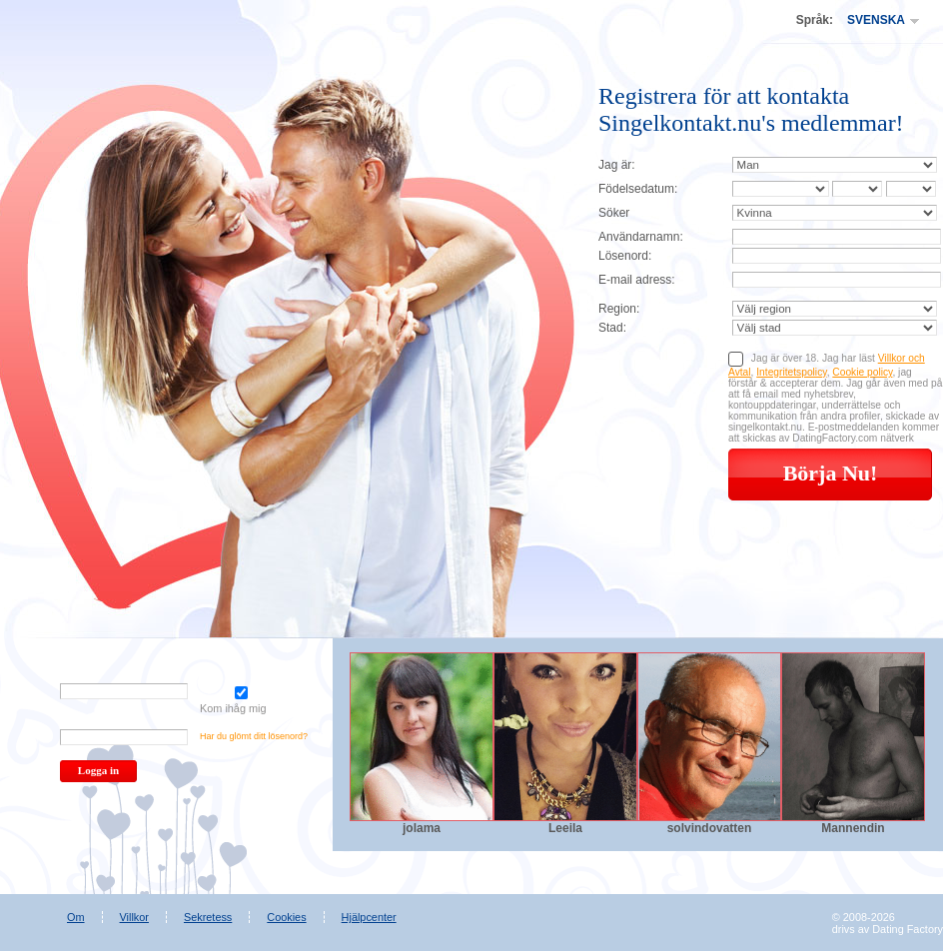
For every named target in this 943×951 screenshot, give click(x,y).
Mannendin (852, 828)
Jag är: (616, 165)
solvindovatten (709, 828)
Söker (613, 213)
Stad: (612, 328)
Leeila (565, 828)
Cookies (286, 917)
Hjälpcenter (369, 917)
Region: (618, 309)
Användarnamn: (640, 237)
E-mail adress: (636, 280)
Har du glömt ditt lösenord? (254, 736)
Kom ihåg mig (241, 700)
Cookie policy (862, 372)
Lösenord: (624, 256)
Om (76, 917)
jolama (422, 828)
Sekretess (208, 917)
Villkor (134, 917)
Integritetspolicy (791, 372)
